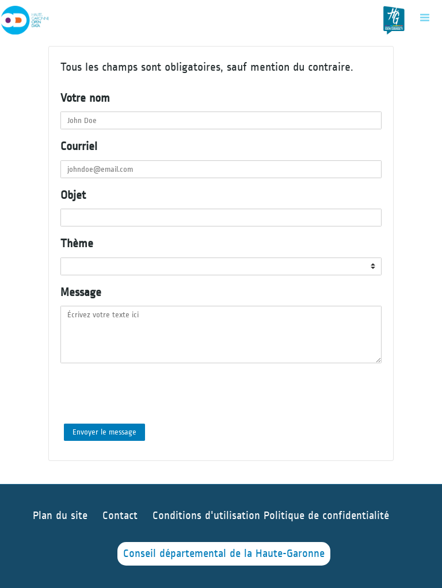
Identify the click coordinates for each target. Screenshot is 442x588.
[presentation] (147, 393)
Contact (120, 516)
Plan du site (60, 516)
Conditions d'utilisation (208, 516)
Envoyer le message (104, 432)
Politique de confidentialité (326, 516)
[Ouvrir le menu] (424, 17)
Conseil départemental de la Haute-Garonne (224, 554)
